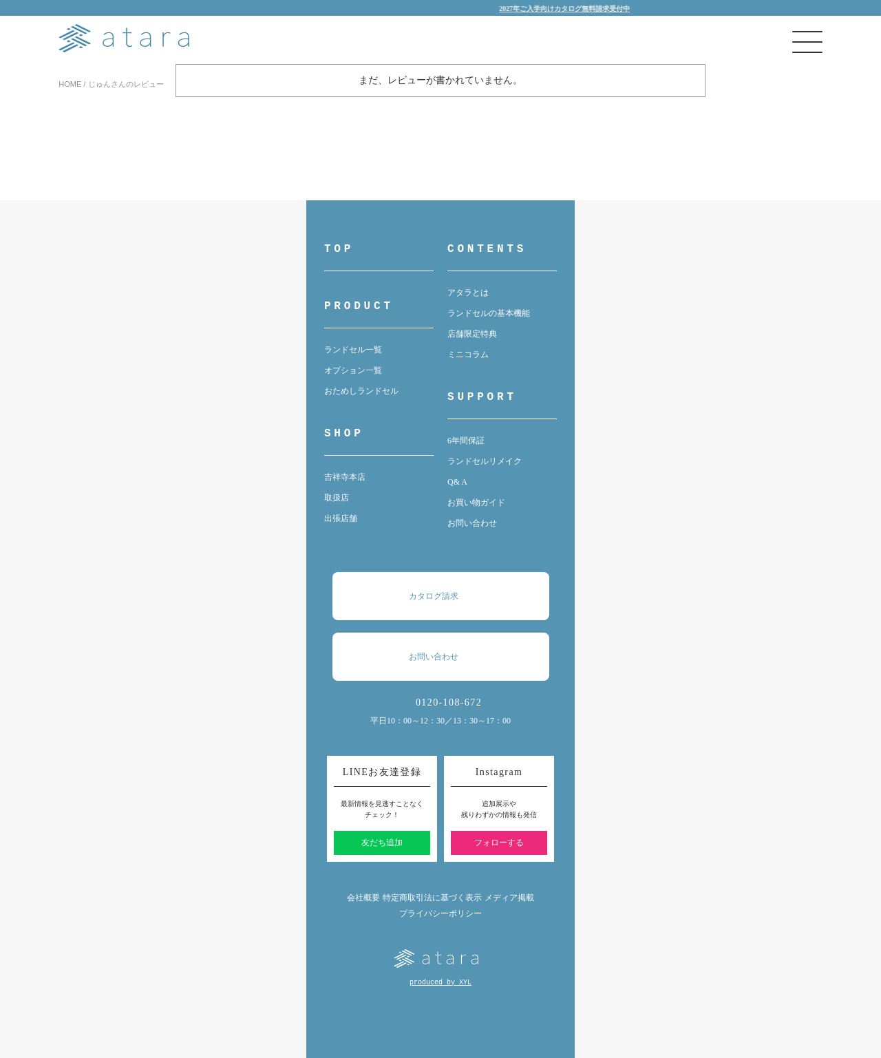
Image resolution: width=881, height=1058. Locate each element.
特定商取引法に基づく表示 (432, 897)
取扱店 (336, 497)
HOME (70, 84)
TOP (339, 249)
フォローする (499, 842)
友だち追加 (382, 842)
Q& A (457, 482)
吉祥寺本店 (344, 477)
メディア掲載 (509, 897)
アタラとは (468, 292)
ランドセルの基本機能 (488, 313)
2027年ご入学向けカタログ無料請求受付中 (571, 8)
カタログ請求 (447, 596)
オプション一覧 (353, 370)
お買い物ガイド (476, 502)
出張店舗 (340, 518)
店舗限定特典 (472, 334)
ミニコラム (468, 354)
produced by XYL (440, 982)
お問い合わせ (472, 523)
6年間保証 (466, 440)
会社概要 (363, 897)
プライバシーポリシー (440, 913)
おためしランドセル (361, 391)
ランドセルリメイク (484, 461)
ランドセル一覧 (353, 350)
